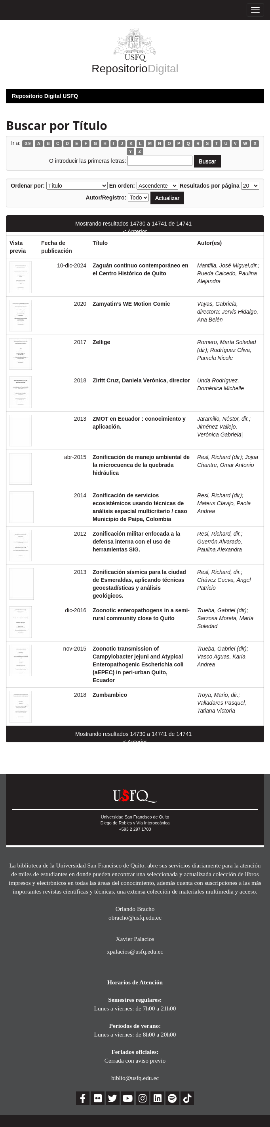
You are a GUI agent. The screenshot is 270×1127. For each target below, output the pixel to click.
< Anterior (135, 231)
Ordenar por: (28, 186)
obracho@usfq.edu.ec (135, 917)
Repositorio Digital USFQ (45, 96)
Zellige (101, 342)
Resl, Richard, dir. (219, 534)
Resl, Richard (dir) (219, 457)
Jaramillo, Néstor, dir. (223, 419)
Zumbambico (110, 695)
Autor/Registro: (106, 197)
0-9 (27, 143)
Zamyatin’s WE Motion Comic (131, 304)
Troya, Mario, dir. (217, 695)
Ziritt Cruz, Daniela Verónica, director (141, 380)
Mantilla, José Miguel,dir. (227, 265)
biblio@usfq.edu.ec (135, 1077)
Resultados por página (210, 186)
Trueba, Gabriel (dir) (222, 610)
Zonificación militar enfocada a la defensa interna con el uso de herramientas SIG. (136, 542)
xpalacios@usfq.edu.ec (135, 951)
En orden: (122, 186)
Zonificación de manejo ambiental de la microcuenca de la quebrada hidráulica (141, 465)
